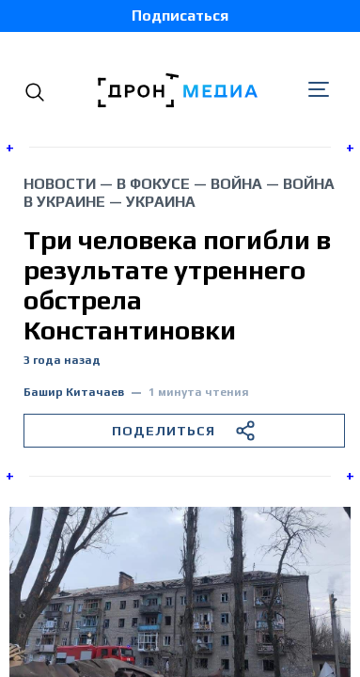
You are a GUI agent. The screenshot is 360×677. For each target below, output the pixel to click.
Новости (59, 184)
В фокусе (153, 184)
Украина (161, 202)
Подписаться (180, 15)
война (236, 184)
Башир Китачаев (73, 392)
